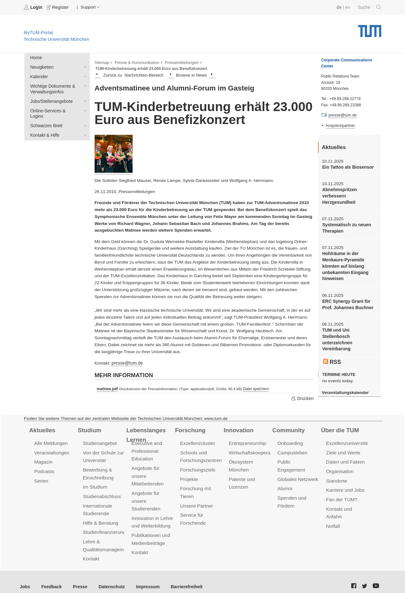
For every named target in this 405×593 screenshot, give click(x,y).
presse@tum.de (126, 356)
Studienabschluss (101, 488)
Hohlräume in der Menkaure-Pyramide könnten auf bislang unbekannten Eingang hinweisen (344, 264)
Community (288, 423)
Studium (89, 423)
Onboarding (289, 437)
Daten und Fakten (345, 455)
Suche (369, 7)
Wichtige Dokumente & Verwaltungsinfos (83, 85)
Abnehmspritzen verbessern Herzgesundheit (339, 195)
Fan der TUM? (341, 491)
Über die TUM (339, 423)
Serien (41, 473)
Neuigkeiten (83, 66)
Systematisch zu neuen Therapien (346, 227)
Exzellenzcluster (197, 437)
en (348, 7)
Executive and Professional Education (146, 444)
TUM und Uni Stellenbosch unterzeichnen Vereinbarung (336, 336)
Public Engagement (298, 455)
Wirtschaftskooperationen (255, 446)
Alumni (284, 473)
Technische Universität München (369, 28)
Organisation (339, 464)
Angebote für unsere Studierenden (145, 493)
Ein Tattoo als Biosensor (347, 167)
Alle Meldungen (50, 437)
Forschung (189, 423)
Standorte (336, 473)
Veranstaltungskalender (344, 388)
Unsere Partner (196, 497)
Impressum (144, 577)
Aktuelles (41, 423)
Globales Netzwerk (297, 464)
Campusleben (292, 446)
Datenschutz (109, 577)
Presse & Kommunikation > (137, 62)
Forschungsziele (197, 462)
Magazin (43, 455)
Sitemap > (103, 62)
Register (58, 7)
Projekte (188, 471)
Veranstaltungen (51, 446)
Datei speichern (255, 382)
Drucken (302, 391)
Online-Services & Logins (83, 109)
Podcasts (44, 464)
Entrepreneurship (247, 437)
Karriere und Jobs (345, 482)
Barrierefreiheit (182, 577)
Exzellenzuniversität (347, 437)
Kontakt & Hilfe (83, 127)
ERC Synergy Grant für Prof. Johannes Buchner (347, 301)
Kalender (83, 76)
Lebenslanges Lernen (145, 428)
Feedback (51, 577)
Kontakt (91, 549)
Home (35, 57)
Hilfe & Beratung (100, 514)
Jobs (25, 577)
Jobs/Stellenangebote (83, 100)
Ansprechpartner (340, 125)
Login (33, 7)
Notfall (333, 517)
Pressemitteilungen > (181, 62)
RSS (332, 358)
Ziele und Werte (342, 446)
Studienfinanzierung (104, 523)
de (339, 7)
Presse (79, 577)
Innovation (238, 423)
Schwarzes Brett (83, 118)
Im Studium (95, 479)
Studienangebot (99, 437)
